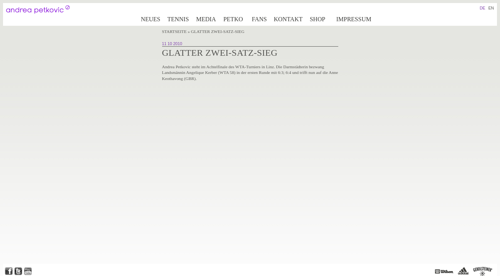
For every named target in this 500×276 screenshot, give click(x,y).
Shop (317, 19)
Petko (233, 19)
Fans (259, 19)
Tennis (178, 19)
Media (206, 19)
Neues (151, 19)
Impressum (353, 19)
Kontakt (288, 19)
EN (491, 8)
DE (482, 8)
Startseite (174, 31)
